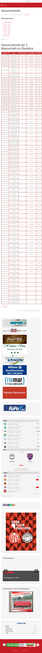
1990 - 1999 (7, 30)
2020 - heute (7, 24)
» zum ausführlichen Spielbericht (21, 468)
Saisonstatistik (8, 22)
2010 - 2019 (7, 26)
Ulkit (28, 650)
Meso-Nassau (10, 476)
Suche (24, 1)
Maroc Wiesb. (10, 484)
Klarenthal (16, 491)
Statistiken (27, 14)
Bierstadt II (9, 443)
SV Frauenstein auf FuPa (8, 495)
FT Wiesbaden (10, 447)
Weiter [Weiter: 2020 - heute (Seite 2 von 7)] (5, 307)
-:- (36, 475)
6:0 (38, 423)
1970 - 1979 (7, 34)
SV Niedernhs (10, 435)
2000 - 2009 (7, 28)
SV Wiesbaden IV (17, 480)
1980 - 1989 (7, 32)
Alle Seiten (6, 35)
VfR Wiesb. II (16, 428)
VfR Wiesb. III (16, 424)
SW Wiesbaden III (10, 432)
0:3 (36, 427)
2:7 (38, 439)
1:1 (37, 431)
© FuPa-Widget (36, 493)
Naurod (30, 461)
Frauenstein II (16, 443)
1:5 (38, 435)
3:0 (38, 442)
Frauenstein (9, 424)
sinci (20, 650)
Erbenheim (9, 439)
